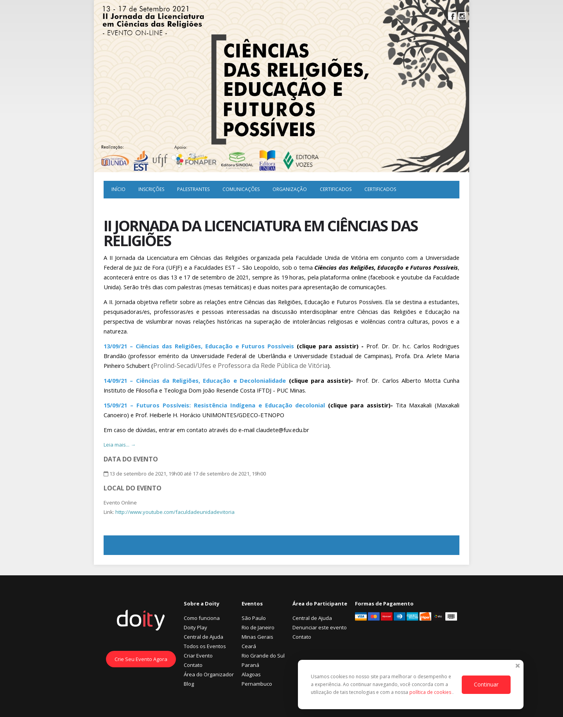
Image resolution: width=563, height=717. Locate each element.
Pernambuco (257, 683)
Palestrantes (193, 189)
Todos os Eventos (205, 646)
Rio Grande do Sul (263, 655)
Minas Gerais (257, 636)
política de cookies (430, 692)
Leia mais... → (120, 444)
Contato (193, 664)
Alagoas (251, 674)
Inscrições (151, 189)
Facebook (452, 16)
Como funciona (202, 618)
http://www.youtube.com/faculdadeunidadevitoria (175, 511)
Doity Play (195, 627)
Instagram (462, 16)
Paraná (250, 664)
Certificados (335, 189)
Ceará (249, 646)
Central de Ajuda (203, 636)
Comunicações (241, 189)
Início (118, 189)
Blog (189, 683)
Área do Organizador (209, 674)
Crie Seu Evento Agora (141, 659)
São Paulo (254, 618)
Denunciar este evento (319, 627)
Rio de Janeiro (258, 627)
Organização (290, 189)
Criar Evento (198, 655)
